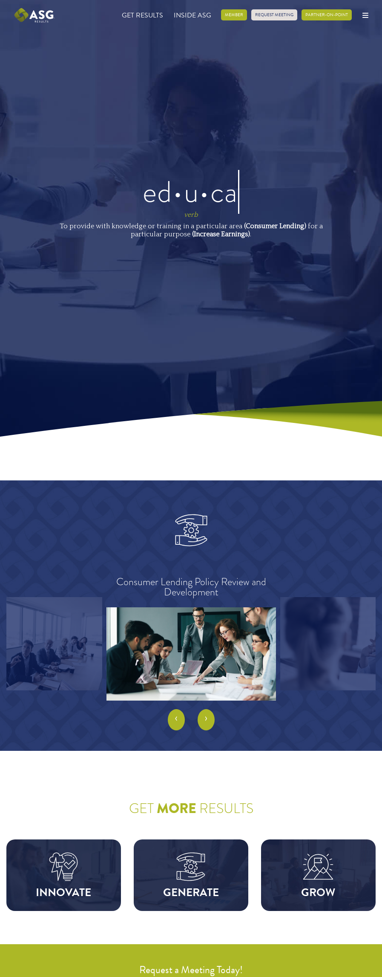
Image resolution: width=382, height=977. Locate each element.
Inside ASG (192, 15)
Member (234, 14)
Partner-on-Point (326, 14)
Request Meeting (274, 14)
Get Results (142, 15)
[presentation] (176, 719)
